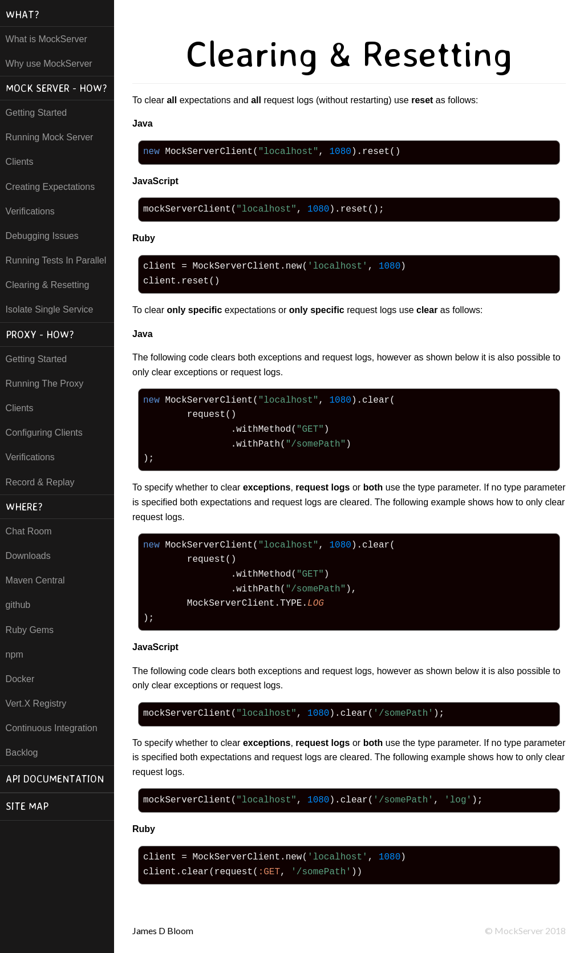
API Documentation (55, 779)
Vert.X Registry (36, 703)
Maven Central (35, 580)
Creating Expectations (50, 187)
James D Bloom (162, 930)
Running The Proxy (45, 383)
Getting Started (36, 112)
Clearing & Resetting (48, 285)
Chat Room (29, 531)
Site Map (27, 806)
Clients (20, 162)
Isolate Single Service (50, 309)
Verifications (30, 211)
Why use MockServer (49, 63)
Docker (20, 679)
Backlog (22, 752)
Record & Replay (40, 482)
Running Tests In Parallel (56, 260)
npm (14, 654)
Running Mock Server (50, 137)
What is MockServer (46, 39)
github (18, 605)
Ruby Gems (30, 630)
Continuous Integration (52, 728)
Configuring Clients (44, 432)
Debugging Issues (42, 236)
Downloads (28, 556)
